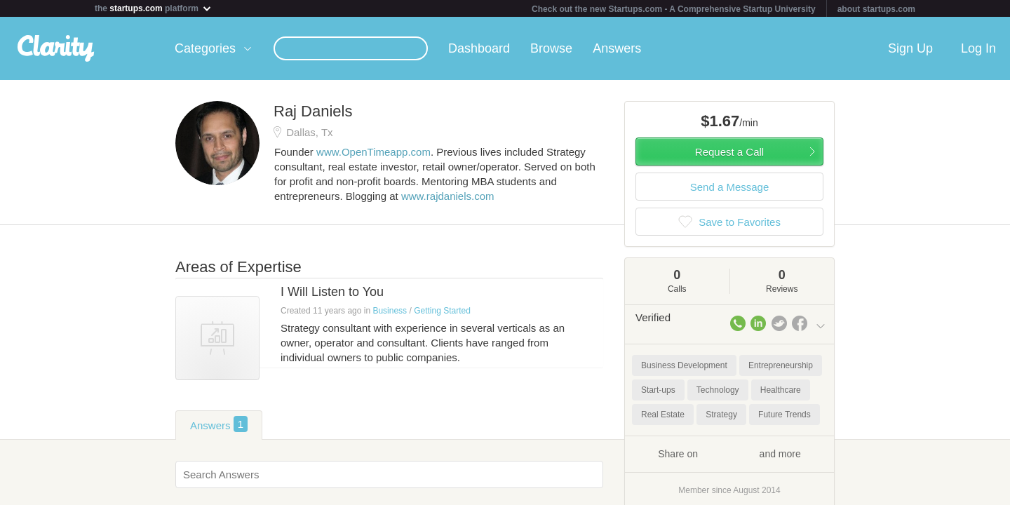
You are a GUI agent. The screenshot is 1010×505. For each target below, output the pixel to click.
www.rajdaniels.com (447, 196)
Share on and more (729, 453)
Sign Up (910, 48)
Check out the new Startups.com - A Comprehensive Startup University (674, 9)
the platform (154, 8)
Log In (978, 48)
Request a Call (729, 152)
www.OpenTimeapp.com (373, 152)
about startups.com (876, 9)
